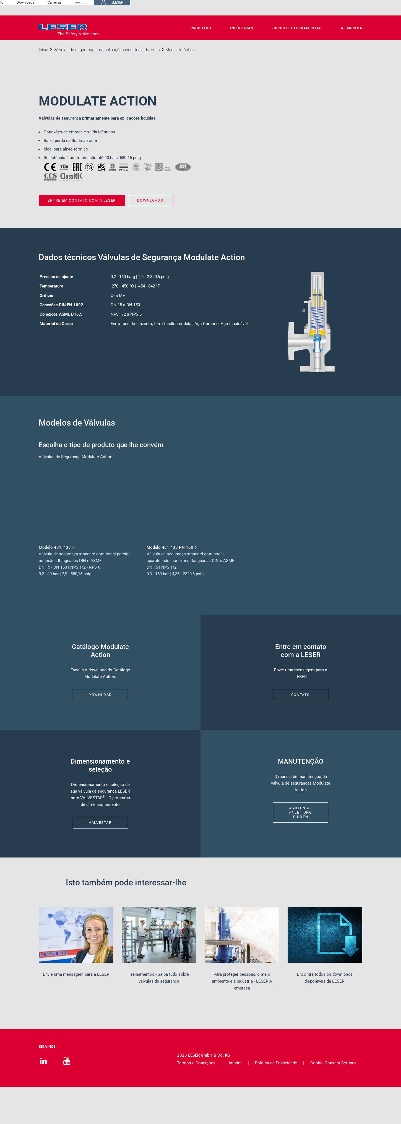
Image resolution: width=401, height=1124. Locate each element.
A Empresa (351, 28)
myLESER (344, 7)
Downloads (232, 8)
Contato (203, 8)
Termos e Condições (196, 1099)
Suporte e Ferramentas (297, 28)
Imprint (235, 1099)
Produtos (201, 28)
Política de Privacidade (276, 1099)
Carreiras (261, 8)
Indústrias (241, 28)
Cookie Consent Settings (333, 1099)
